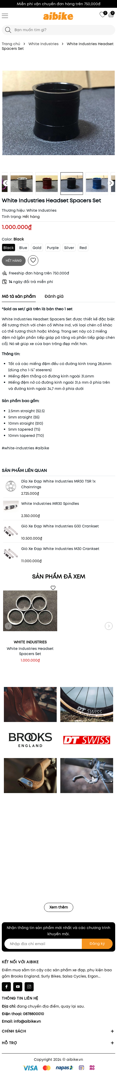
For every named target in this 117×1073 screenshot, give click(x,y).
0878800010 (33, 1013)
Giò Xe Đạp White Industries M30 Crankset (60, 548)
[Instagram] (29, 986)
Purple (53, 247)
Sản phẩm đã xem (58, 576)
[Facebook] (6, 986)
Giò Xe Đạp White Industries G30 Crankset (60, 526)
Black (8, 247)
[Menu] (5, 15)
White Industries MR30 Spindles (50, 503)
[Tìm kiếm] (8, 30)
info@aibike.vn (27, 1021)
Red (83, 247)
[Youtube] (17, 986)
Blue (23, 247)
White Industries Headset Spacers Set (30, 651)
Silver (69, 247)
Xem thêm (58, 907)
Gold (37, 247)
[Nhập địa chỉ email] (58, 944)
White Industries (41, 210)
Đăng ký (97, 943)
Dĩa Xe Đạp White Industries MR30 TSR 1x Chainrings (58, 484)
